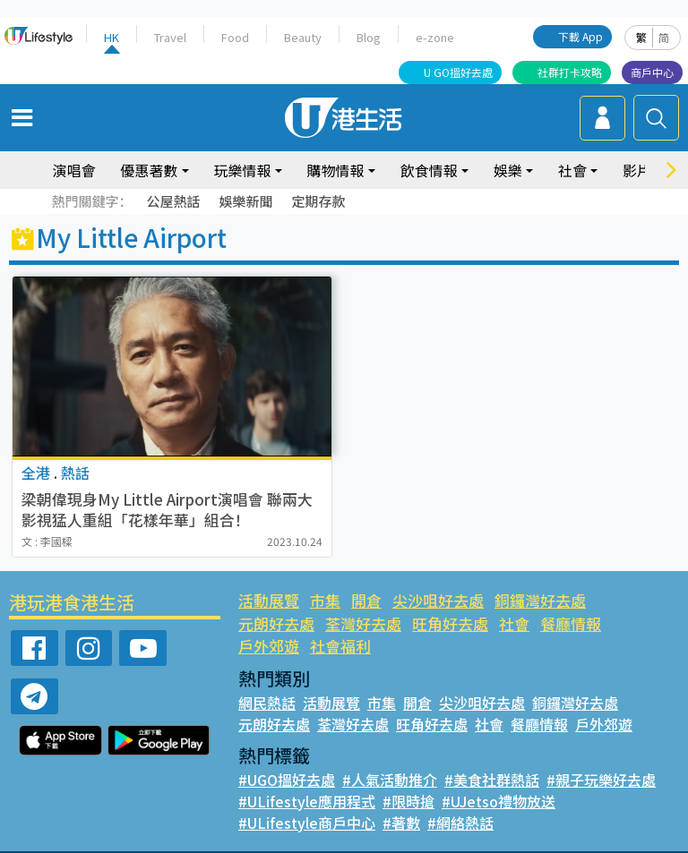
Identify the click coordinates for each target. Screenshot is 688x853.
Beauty (302, 37)
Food (235, 37)
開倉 (365, 600)
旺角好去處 (363, 623)
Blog (367, 37)
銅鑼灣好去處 (538, 600)
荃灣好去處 (276, 623)
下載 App (581, 36)
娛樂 (508, 170)
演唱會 (73, 170)
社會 (572, 170)
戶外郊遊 (553, 623)
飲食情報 (429, 170)
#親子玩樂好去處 (599, 756)
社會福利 (625, 623)
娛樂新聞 (245, 201)
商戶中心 (652, 72)
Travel (170, 37)
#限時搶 (404, 778)
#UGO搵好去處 (286, 756)
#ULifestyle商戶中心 (305, 799)
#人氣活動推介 (389, 756)
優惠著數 (148, 170)
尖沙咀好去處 (437, 600)
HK (112, 37)
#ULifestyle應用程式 (305, 778)
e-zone (432, 37)
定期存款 (318, 201)
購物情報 (336, 170)
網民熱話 (267, 679)
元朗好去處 (633, 600)
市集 (325, 600)
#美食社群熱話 (490, 756)
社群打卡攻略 (570, 72)
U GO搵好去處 (458, 72)
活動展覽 (268, 600)
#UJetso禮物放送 (493, 778)
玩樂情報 (242, 170)
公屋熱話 (173, 201)
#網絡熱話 (455, 799)
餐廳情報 (482, 623)
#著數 (397, 799)
